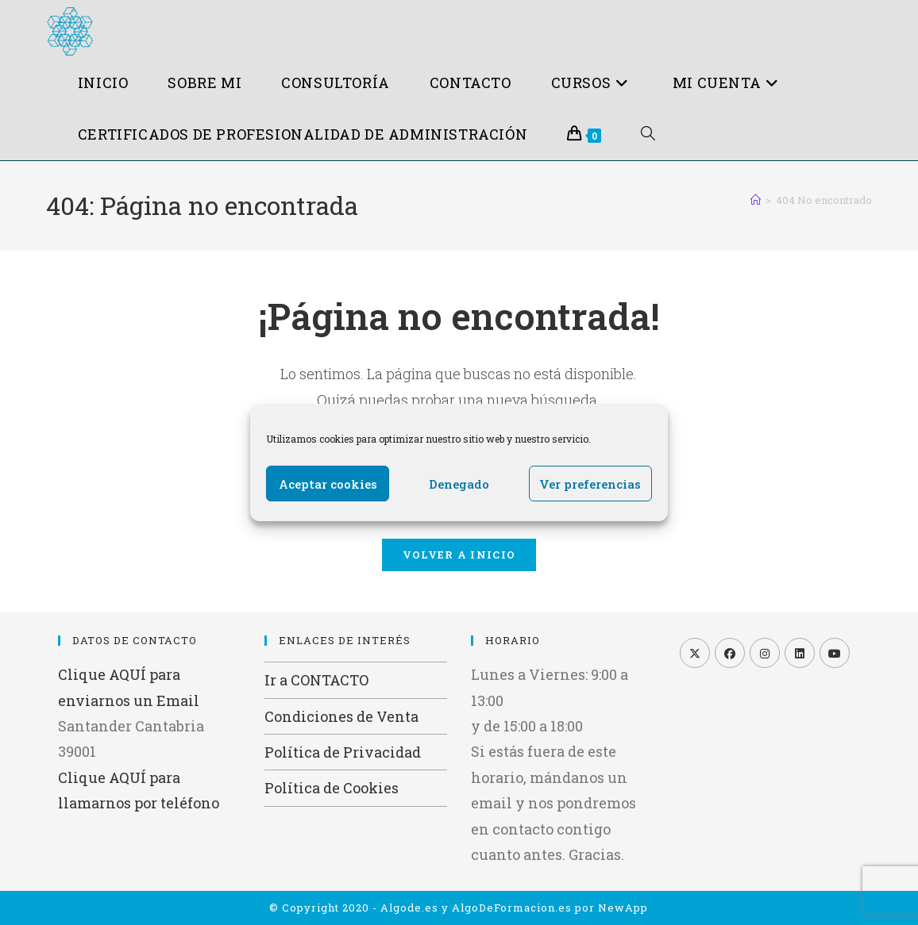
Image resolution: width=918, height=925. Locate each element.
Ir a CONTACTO (316, 679)
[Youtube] (835, 653)
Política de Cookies (331, 787)
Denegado (459, 484)
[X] (695, 653)
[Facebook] (730, 653)
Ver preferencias (590, 484)
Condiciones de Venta (341, 716)
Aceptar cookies (328, 484)
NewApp (623, 907)
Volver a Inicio (459, 554)
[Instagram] (765, 653)
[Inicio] (755, 200)
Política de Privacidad (342, 752)
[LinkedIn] (800, 653)
